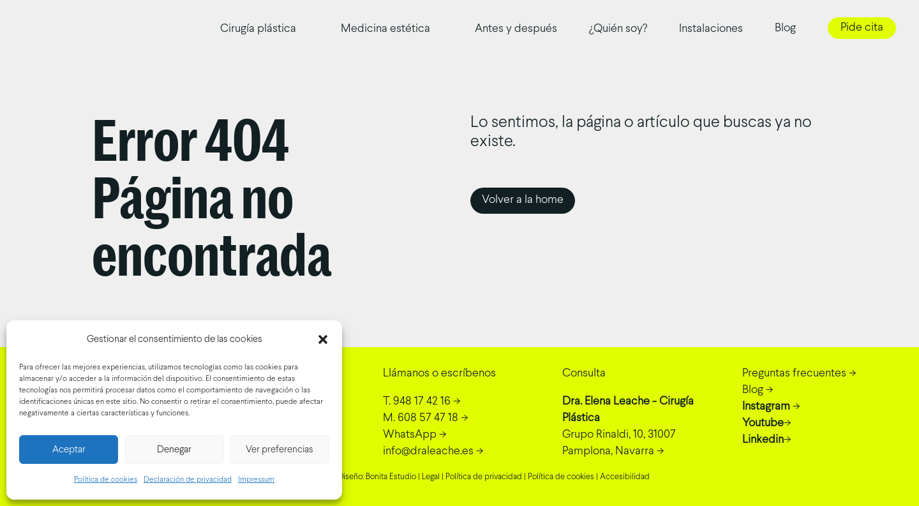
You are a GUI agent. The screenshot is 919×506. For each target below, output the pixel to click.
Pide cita (862, 27)
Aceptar (69, 449)
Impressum (256, 480)
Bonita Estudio (391, 477)
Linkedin (763, 440)
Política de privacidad (483, 477)
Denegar (174, 449)
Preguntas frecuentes (794, 373)
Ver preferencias (279, 449)
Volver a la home (523, 200)
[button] (323, 339)
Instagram (766, 406)
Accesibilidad (625, 477)
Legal (431, 477)
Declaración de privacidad (188, 480)
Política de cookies (105, 480)
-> (422, 401)
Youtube (763, 423)
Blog (785, 28)
